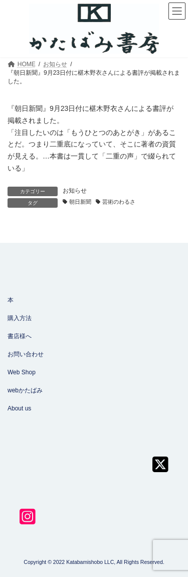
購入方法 (20, 318)
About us (19, 408)
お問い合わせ (26, 354)
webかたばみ (25, 390)
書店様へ (20, 336)
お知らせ (75, 190)
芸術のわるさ (118, 202)
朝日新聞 (80, 202)
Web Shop (22, 372)
